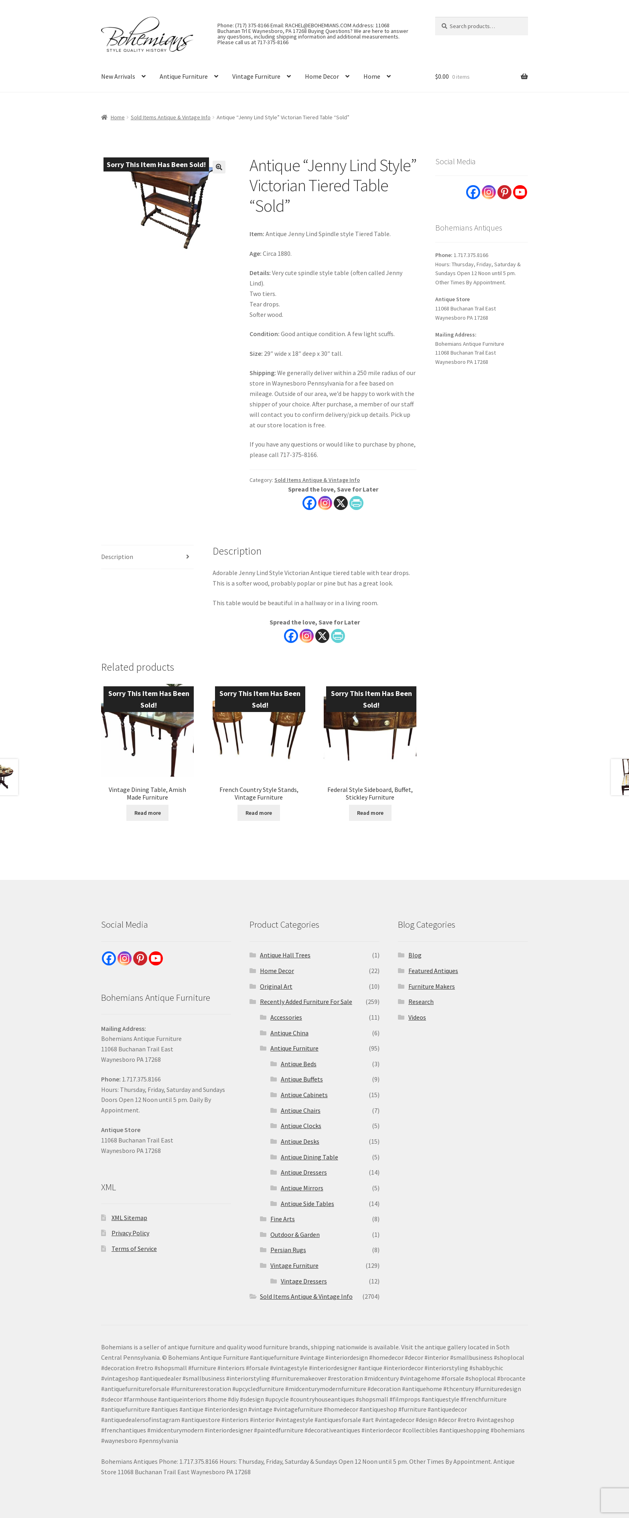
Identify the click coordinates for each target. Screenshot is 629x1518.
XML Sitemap (129, 1218)
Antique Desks (300, 1141)
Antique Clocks (301, 1126)
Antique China (289, 1033)
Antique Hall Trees (285, 955)
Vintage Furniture (256, 76)
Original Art (276, 986)
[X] (322, 636)
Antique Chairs (301, 1110)
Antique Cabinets (304, 1095)
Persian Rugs (288, 1250)
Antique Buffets (302, 1079)
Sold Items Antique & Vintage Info (171, 117)
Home (371, 76)
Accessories (286, 1017)
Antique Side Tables (307, 1204)
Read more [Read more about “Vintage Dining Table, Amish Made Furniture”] (147, 812)
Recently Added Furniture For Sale (306, 1002)
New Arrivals (118, 76)
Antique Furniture (184, 76)
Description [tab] (117, 557)
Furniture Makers (431, 986)
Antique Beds (299, 1064)
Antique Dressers (304, 1172)
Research (421, 1002)
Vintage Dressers (304, 1281)
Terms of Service (134, 1249)
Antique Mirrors (302, 1188)
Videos (417, 1017)
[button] (219, 167)
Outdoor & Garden (295, 1234)
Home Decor (322, 76)
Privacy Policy (130, 1233)
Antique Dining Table (309, 1157)
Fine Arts (282, 1219)
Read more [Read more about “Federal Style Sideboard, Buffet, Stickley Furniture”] (370, 812)
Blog (415, 955)
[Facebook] (291, 636)
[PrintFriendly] (338, 636)
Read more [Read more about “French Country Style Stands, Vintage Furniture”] (259, 812)
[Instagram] (307, 636)
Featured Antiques (433, 971)
